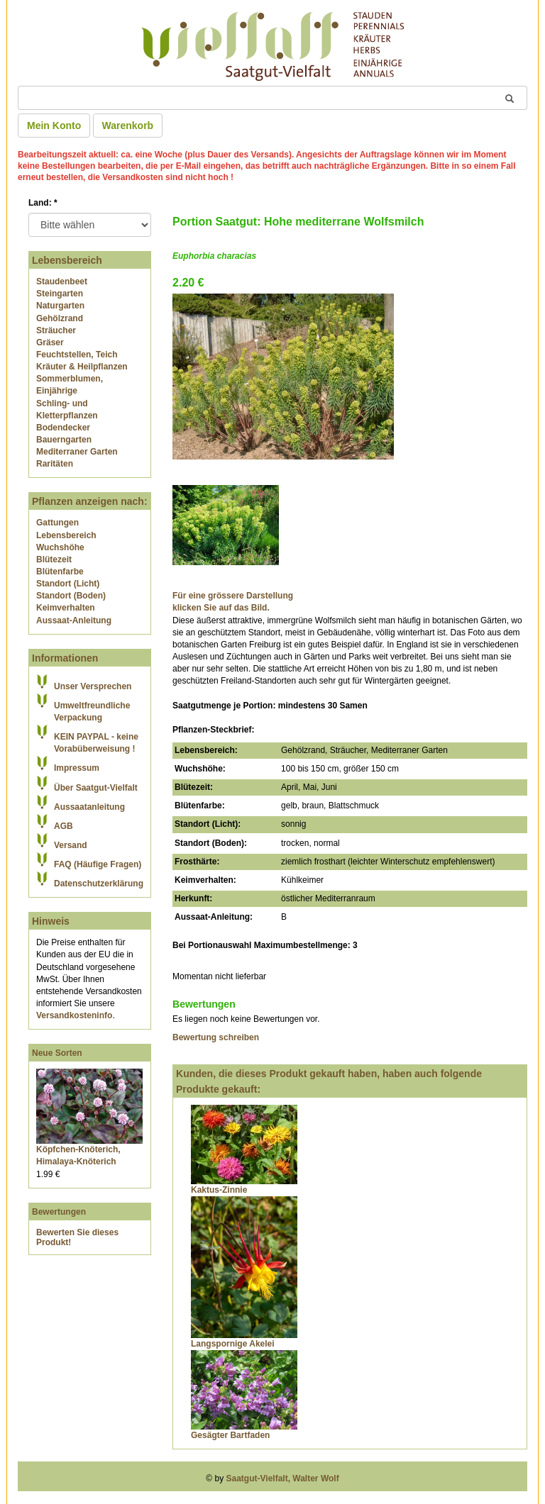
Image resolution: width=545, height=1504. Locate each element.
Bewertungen (59, 1212)
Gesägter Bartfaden (230, 1435)
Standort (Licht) (67, 584)
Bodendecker (63, 428)
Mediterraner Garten (77, 452)
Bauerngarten (64, 440)
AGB (63, 826)
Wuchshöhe (60, 547)
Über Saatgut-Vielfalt (96, 788)
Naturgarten (60, 306)
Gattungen (57, 523)
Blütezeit (54, 559)
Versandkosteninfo (74, 1015)
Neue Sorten (57, 1053)
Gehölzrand (59, 318)
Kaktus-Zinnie (219, 1190)
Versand (70, 845)
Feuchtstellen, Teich (76, 355)
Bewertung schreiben (215, 1037)
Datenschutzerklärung (98, 884)
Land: (42, 203)
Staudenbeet (61, 281)
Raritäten (54, 464)
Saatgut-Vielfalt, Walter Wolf (282, 1478)
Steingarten (59, 294)
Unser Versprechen (92, 686)
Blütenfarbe (60, 571)
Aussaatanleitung (89, 807)
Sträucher (56, 330)
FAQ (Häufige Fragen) (97, 864)
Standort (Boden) (71, 596)
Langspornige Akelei (233, 1344)
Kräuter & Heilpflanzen (82, 367)
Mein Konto (54, 125)
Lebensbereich (66, 535)
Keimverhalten (65, 608)
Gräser (50, 342)
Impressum (76, 768)
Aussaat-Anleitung (73, 620)
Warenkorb (128, 125)
